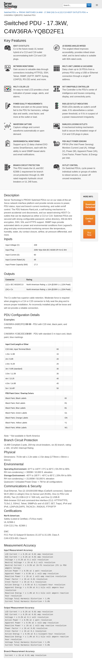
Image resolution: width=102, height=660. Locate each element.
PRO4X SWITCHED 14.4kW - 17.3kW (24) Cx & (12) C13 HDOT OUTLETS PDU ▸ (53, 12)
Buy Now (89, 234)
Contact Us (89, 220)
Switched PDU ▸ (11, 12)
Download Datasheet (90, 205)
